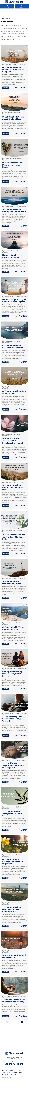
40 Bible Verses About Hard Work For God (14, 392)
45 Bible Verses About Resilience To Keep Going (13, 346)
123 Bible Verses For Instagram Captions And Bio (13, 813)
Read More (6, 88)
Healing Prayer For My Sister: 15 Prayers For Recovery (12, 674)
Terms (19, 1070)
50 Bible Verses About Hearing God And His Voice (14, 210)
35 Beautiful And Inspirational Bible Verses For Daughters (13, 765)
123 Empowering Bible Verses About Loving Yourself (12, 719)
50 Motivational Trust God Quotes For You (14, 956)
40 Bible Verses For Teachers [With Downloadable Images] (12, 440)
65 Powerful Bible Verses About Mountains (13, 628)
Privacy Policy (12, 1070)
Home (2, 18)
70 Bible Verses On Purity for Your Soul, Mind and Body (13, 537)
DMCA (11, 1077)
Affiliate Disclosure (15, 1075)
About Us (4, 1070)
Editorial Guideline (17, 1072)
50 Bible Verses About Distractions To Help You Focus (13, 487)
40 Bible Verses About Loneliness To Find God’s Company (13, 69)
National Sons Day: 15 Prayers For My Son (11, 256)
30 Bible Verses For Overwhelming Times (11, 582)
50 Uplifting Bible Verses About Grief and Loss (13, 118)
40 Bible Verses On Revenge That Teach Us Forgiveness (12, 861)
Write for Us (5, 1075)
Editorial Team (6, 1072)
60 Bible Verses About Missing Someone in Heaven (12, 165)
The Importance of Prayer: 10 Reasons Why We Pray (14, 1001)
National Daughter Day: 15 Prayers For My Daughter (14, 301)
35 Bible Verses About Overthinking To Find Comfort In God (12, 909)
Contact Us (5, 1077)
